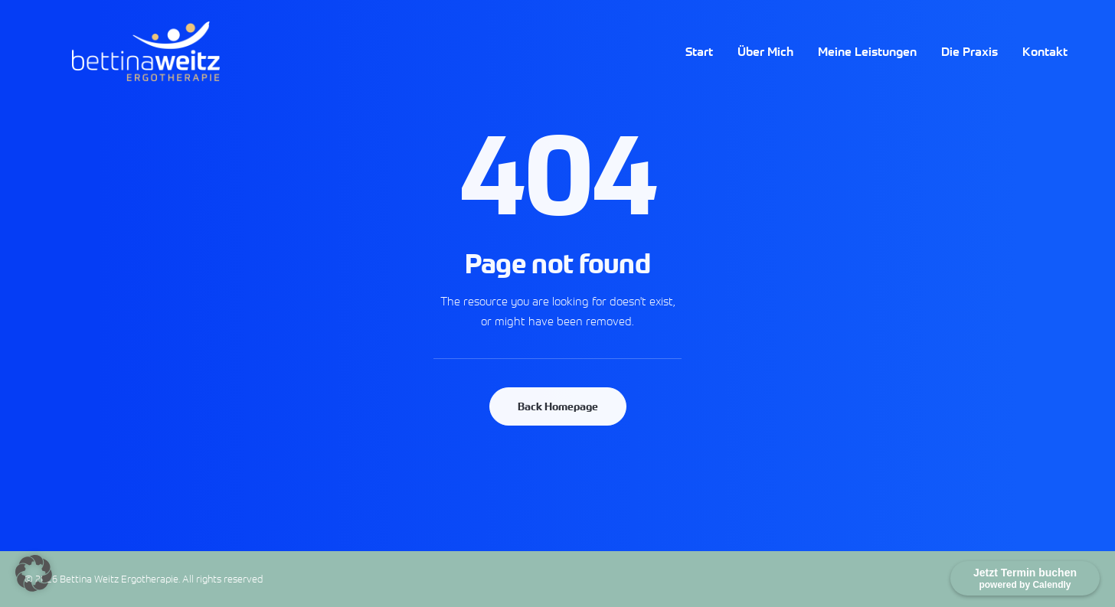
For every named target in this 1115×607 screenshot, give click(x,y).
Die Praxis (969, 65)
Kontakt (1045, 65)
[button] (33, 573)
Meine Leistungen (867, 65)
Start (699, 65)
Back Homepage (558, 406)
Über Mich (765, 65)
